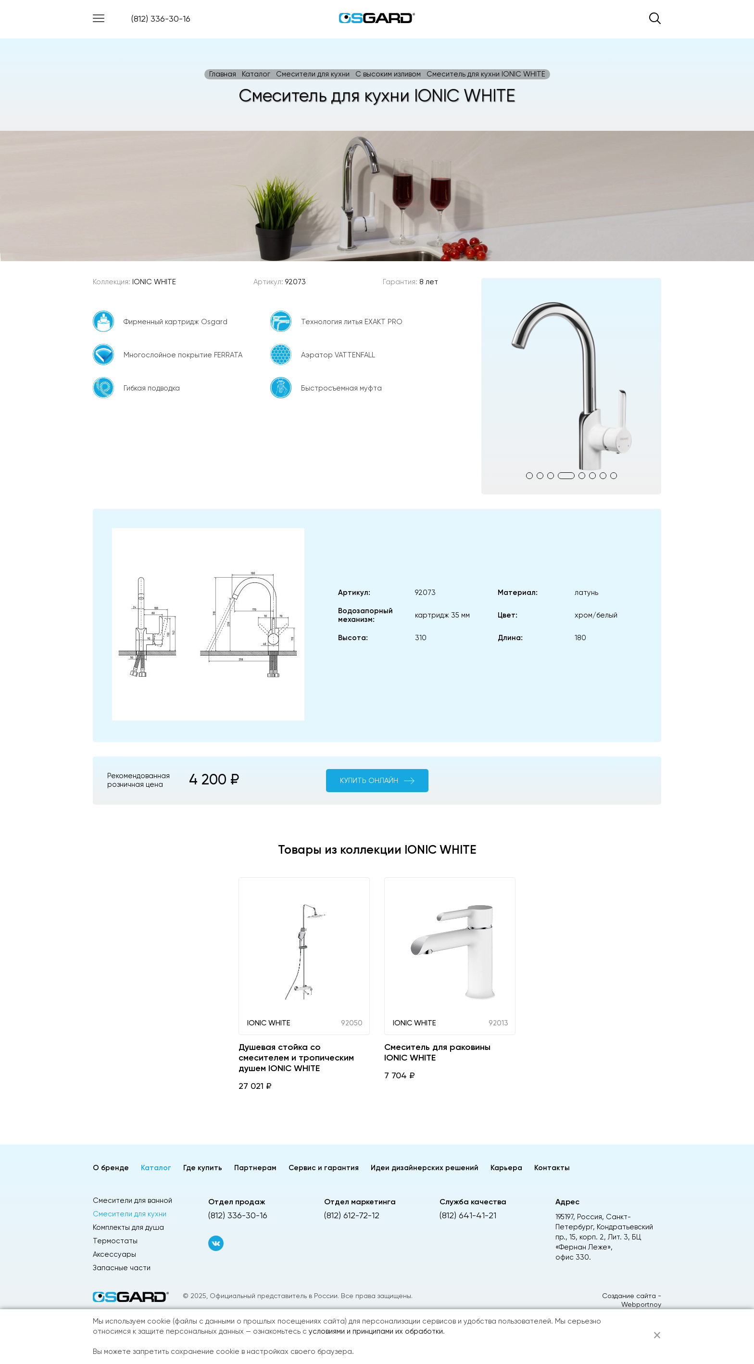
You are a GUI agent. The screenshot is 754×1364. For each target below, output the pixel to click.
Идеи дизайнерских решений (424, 1168)
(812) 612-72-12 (351, 1216)
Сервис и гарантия (324, 1168)
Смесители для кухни (313, 74)
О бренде (111, 1168)
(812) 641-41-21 (468, 1216)
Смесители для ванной (132, 1200)
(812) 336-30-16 (160, 19)
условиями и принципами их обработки (376, 1331)
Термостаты (115, 1241)
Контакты (552, 1168)
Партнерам (255, 1168)
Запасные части (122, 1268)
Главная (222, 74)
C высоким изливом (388, 74)
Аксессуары (114, 1254)
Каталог (256, 74)
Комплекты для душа (128, 1227)
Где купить (202, 1168)
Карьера (506, 1168)
